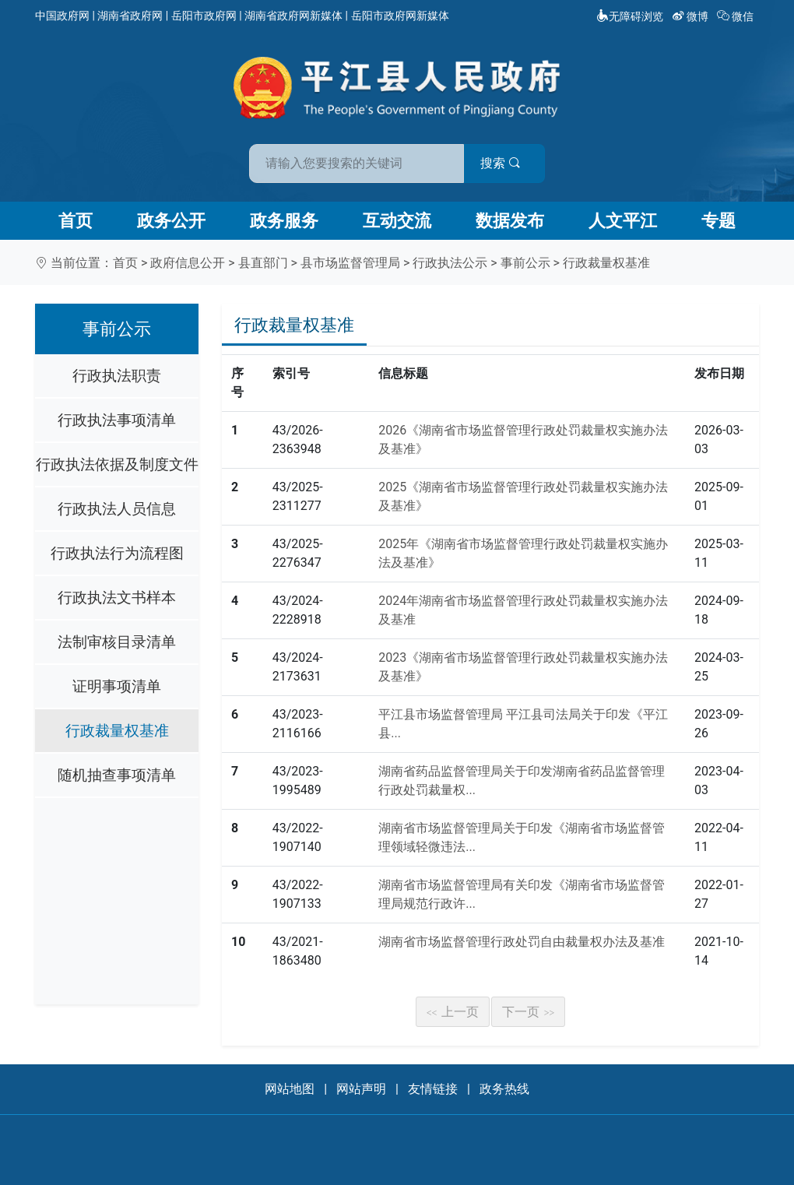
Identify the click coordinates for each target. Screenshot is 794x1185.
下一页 (528, 1011)
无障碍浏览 (629, 16)
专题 (718, 220)
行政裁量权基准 (606, 262)
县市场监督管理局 (350, 262)
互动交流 (397, 220)
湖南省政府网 (130, 15)
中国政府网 (62, 15)
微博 (691, 16)
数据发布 (510, 220)
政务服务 (284, 220)
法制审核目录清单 (117, 642)
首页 (75, 220)
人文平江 (622, 220)
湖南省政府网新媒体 (293, 15)
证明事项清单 (116, 686)
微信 (737, 16)
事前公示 (525, 262)
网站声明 (361, 1088)
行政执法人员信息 (117, 509)
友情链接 (433, 1088)
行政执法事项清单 (117, 420)
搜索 (508, 162)
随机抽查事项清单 (117, 775)
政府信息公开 (187, 262)
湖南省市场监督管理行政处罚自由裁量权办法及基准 (521, 941)
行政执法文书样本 (117, 598)
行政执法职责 (116, 376)
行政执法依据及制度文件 (117, 464)
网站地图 (289, 1088)
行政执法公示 (450, 262)
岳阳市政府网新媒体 (400, 15)
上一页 (453, 1011)
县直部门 (263, 262)
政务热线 (504, 1088)
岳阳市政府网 (204, 15)
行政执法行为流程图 (117, 553)
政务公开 (171, 220)
